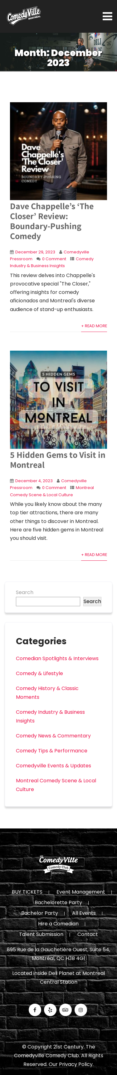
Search (24, 592)
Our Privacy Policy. (71, 1064)
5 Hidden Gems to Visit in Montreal (57, 459)
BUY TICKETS (27, 892)
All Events (84, 913)
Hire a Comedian (58, 924)
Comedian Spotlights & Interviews (57, 658)
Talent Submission (41, 935)
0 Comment (54, 259)
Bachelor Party (39, 913)
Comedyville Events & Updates (53, 765)
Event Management (80, 892)
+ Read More (94, 326)
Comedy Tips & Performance (51, 750)
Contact (87, 935)
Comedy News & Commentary (53, 735)
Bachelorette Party (58, 903)
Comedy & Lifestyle (39, 673)
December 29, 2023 (35, 252)
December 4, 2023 (34, 480)
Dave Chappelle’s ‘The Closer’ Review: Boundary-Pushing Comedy (52, 221)
